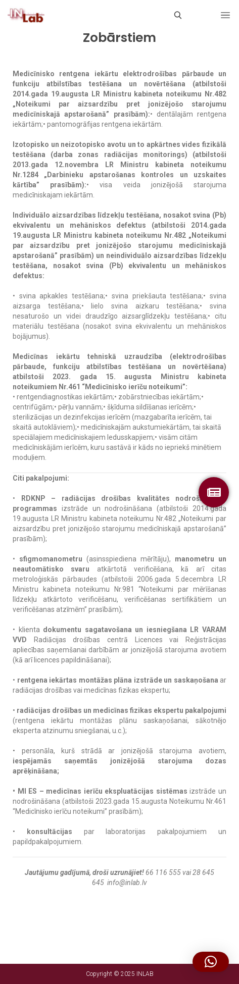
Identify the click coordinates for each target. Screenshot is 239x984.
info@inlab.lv (127, 882)
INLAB (145, 973)
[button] (211, 962)
